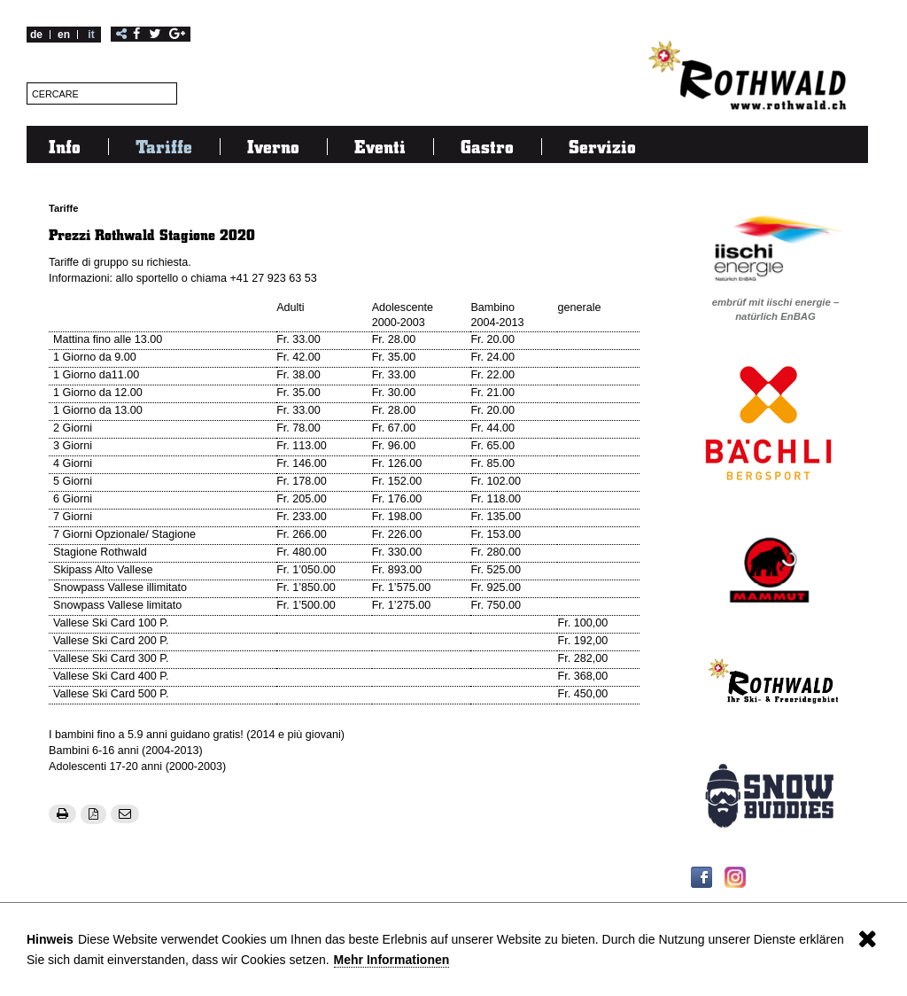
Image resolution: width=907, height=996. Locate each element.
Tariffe (164, 146)
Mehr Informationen (392, 960)
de (36, 34)
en (64, 34)
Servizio (602, 146)
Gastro (487, 146)
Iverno (273, 146)
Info (65, 146)
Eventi (380, 146)
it (91, 34)
